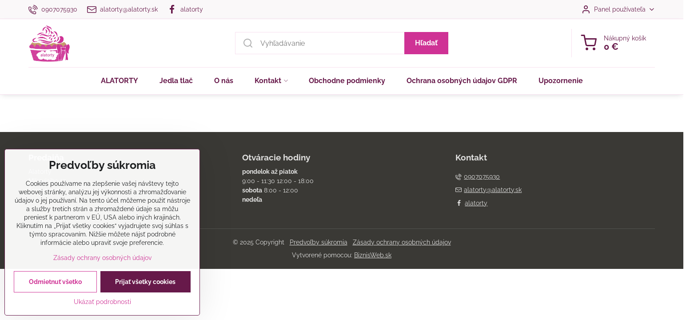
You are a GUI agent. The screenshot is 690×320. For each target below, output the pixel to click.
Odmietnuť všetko (55, 292)
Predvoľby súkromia (318, 242)
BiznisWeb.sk (372, 255)
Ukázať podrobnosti (102, 312)
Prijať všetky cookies (145, 292)
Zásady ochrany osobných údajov (402, 242)
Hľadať (426, 43)
